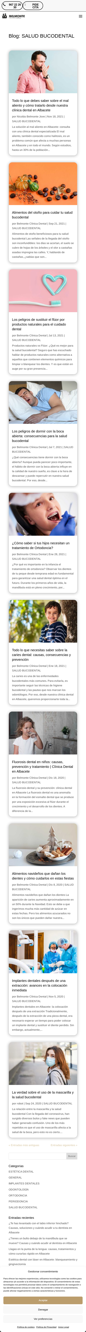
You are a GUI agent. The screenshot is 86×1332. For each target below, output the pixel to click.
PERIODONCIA (18, 1201)
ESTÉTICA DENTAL (21, 1171)
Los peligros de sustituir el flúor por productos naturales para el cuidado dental (39, 324)
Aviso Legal (63, 1327)
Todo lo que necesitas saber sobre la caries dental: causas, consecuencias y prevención (41, 654)
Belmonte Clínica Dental (32, 223)
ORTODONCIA (18, 1195)
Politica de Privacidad (46, 1327)
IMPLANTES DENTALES (24, 1183)
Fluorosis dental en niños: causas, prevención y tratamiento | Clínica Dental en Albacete (42, 766)
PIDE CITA (35, 6)
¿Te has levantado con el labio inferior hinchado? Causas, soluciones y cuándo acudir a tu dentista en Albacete (40, 1228)
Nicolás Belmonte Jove (31, 116)
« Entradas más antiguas (24, 1145)
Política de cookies (26, 1327)
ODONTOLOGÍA (19, 1189)
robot (20, 1103)
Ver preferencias (43, 1318)
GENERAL (15, 1177)
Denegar (43, 1309)
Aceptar (43, 1300)
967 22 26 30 (15, 6)
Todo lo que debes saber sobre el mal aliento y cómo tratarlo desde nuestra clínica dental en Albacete (40, 105)
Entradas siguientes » (64, 1145)
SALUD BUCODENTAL (26, 121)
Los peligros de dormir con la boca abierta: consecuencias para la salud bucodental (39, 436)
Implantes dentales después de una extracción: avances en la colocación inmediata (39, 985)
